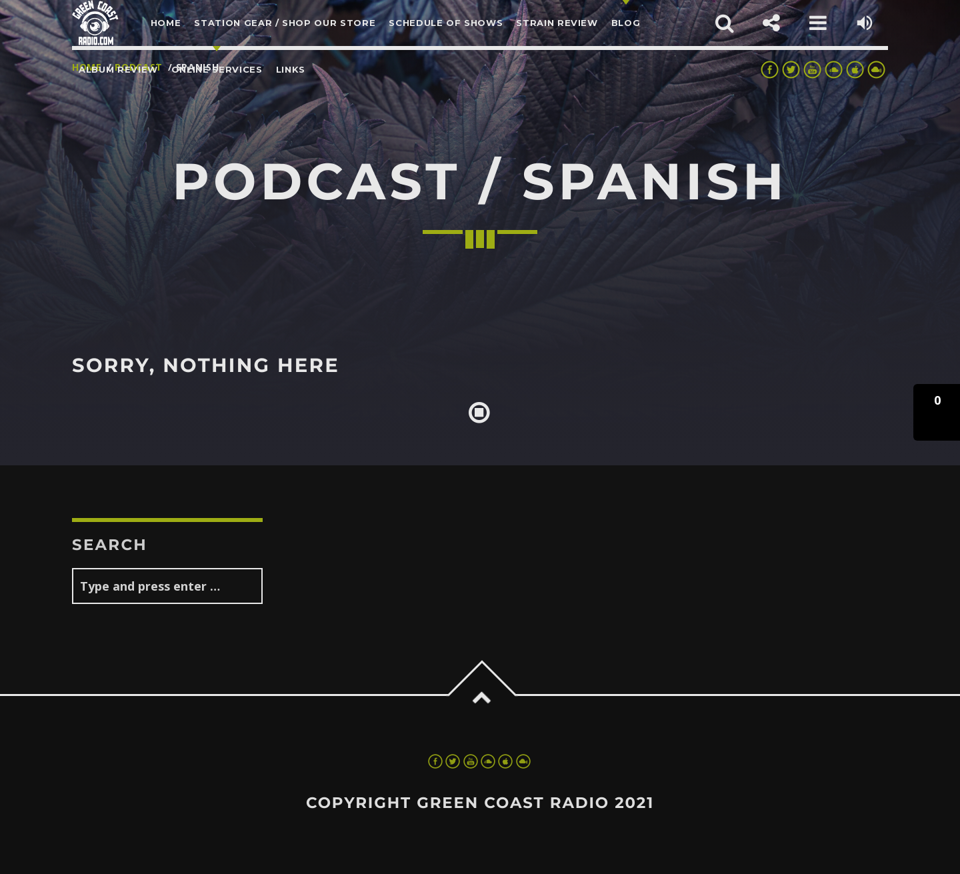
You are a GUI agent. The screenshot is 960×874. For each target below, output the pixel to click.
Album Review (118, 69)
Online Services (217, 69)
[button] (936, 412)
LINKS (290, 69)
